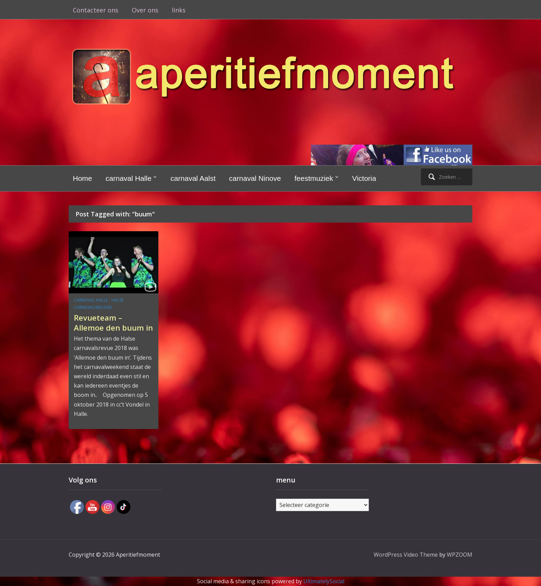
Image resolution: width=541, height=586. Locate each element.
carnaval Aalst (193, 178)
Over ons (145, 10)
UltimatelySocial (323, 581)
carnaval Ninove (255, 178)
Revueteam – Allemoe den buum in (113, 322)
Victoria (364, 178)
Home (82, 178)
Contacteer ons (95, 10)
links (179, 10)
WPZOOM (459, 554)
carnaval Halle (128, 178)
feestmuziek (313, 178)
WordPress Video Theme (406, 554)
